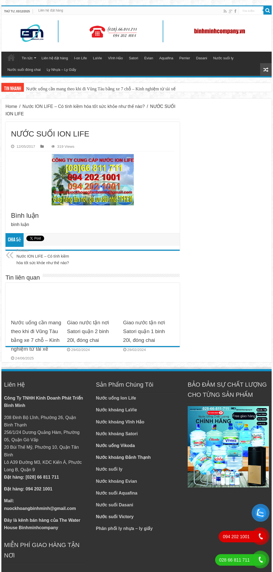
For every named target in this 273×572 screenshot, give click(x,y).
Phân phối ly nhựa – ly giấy (124, 528)
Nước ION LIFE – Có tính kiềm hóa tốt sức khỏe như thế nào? (83, 106)
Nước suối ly (223, 58)
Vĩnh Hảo (115, 58)
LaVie (97, 58)
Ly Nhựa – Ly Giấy (61, 70)
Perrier (184, 58)
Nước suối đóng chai (24, 70)
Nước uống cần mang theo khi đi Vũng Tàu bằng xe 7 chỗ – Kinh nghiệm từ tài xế (101, 89)
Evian (148, 58)
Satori (133, 58)
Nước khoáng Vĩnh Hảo (120, 422)
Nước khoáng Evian (116, 481)
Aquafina (166, 58)
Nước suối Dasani (114, 505)
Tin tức (27, 58)
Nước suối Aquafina (116, 493)
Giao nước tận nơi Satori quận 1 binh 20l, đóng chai (144, 331)
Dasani (201, 58)
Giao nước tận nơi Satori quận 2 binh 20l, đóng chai (88, 331)
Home (11, 106)
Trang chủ (11, 57)
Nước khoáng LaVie (116, 410)
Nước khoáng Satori (117, 433)
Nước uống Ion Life (116, 398)
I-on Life (80, 58)
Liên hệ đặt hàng (50, 10)
